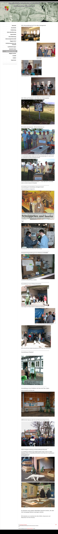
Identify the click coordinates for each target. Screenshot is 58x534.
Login (56, 524)
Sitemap (25, 524)
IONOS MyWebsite (30, 528)
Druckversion (21, 524)
